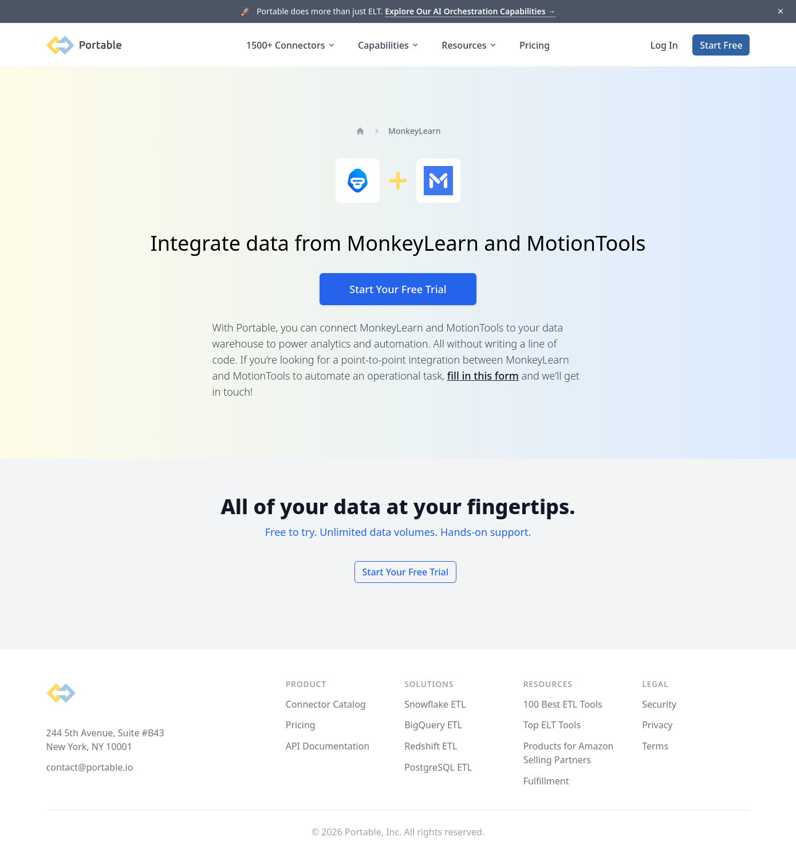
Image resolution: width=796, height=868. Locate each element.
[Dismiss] (780, 11)
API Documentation (328, 746)
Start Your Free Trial (397, 289)
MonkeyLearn (414, 130)
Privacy (657, 725)
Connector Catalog (326, 704)
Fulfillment (546, 781)
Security (659, 704)
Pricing (534, 45)
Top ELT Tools (552, 725)
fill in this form (483, 375)
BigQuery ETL (433, 725)
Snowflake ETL (435, 704)
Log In (664, 45)
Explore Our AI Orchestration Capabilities (470, 11)
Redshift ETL (430, 746)
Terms (655, 746)
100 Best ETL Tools (562, 704)
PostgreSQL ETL (438, 767)
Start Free (721, 45)
